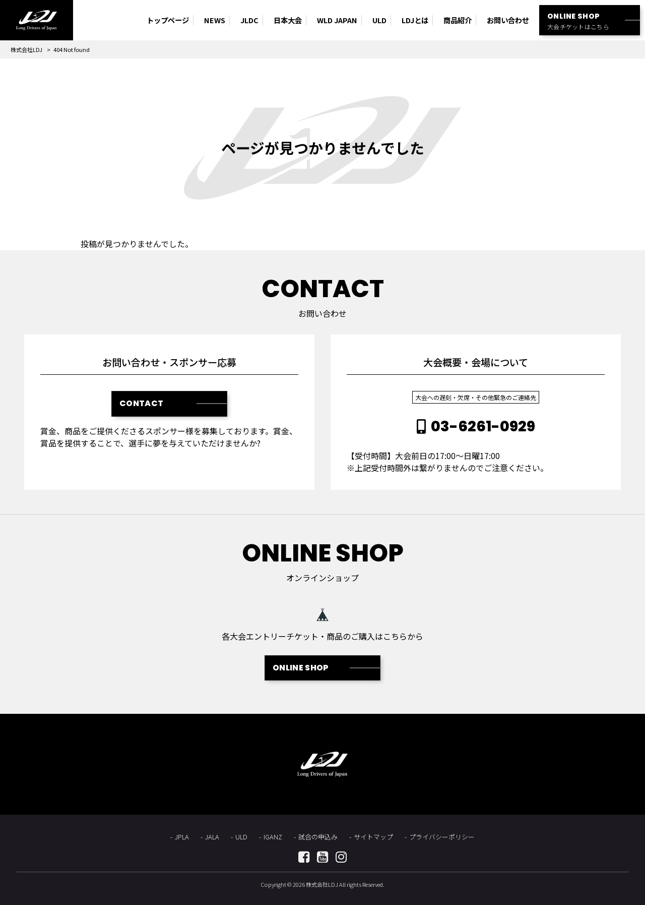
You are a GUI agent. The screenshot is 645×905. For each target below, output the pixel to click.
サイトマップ (373, 836)
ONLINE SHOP (301, 667)
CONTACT (141, 403)
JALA (212, 836)
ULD (241, 836)
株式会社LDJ (26, 49)
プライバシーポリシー (442, 836)
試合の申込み (318, 836)
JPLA (182, 836)
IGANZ (273, 836)
